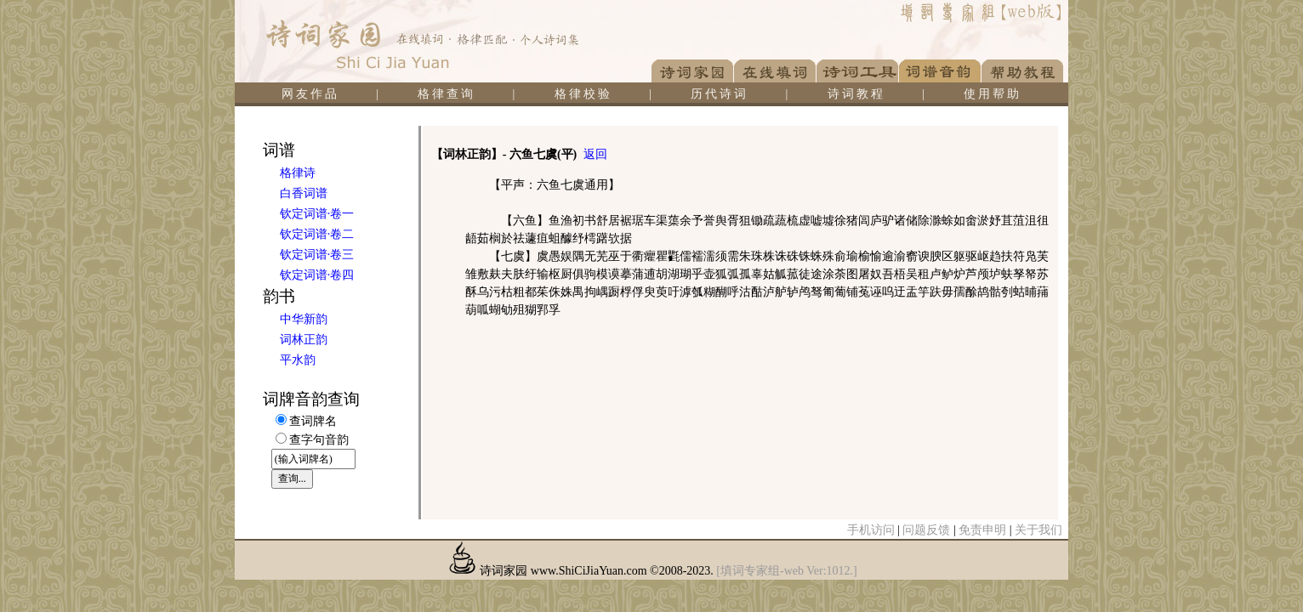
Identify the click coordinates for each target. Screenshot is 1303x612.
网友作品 (310, 94)
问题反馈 (926, 530)
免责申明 (982, 530)
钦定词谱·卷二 (317, 234)
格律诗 (298, 173)
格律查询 (446, 94)
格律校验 (583, 94)
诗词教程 (856, 94)
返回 (595, 154)
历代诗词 (719, 94)
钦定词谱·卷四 (317, 275)
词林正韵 (303, 339)
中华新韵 (303, 319)
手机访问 (871, 530)
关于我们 (1038, 530)
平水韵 (298, 360)
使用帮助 (992, 94)
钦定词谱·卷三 (317, 254)
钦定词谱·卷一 (317, 213)
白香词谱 (303, 193)
